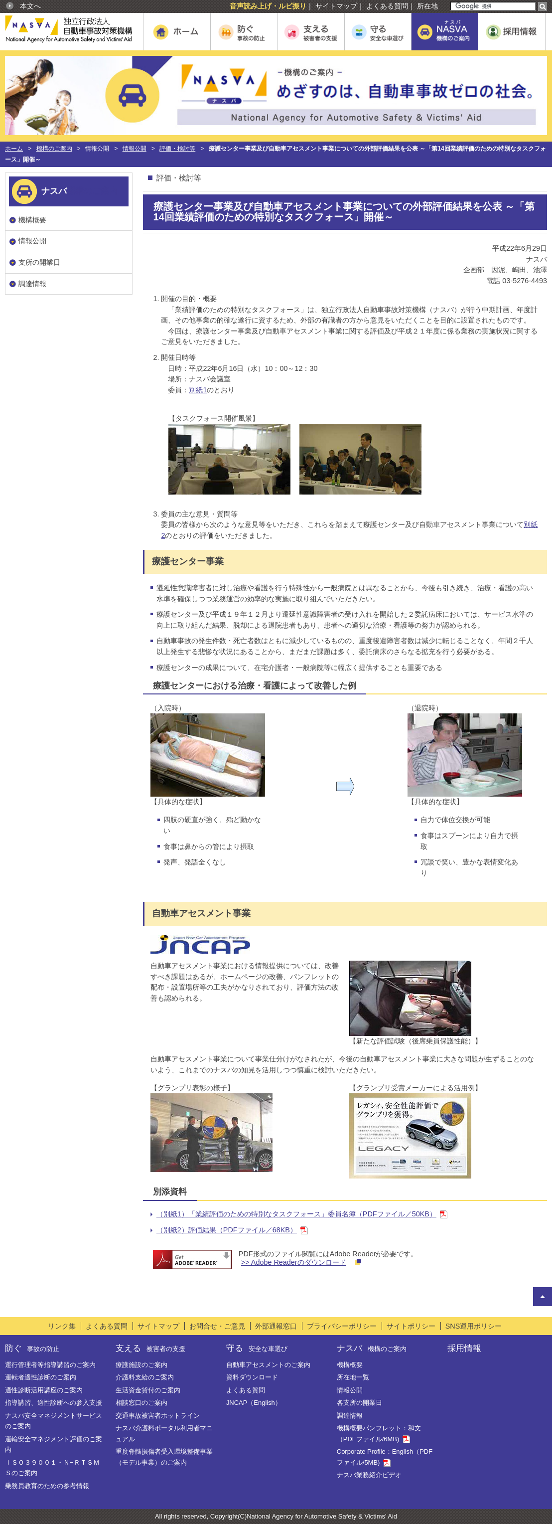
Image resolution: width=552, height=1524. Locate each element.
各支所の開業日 (359, 1402)
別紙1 (198, 390)
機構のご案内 (54, 148)
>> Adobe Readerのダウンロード (293, 1262)
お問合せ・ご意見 (217, 1326)
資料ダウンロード (252, 1377)
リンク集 (62, 1326)
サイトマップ (336, 6)
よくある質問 (387, 6)
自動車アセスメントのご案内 (268, 1364)
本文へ (30, 6)
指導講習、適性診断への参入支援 (53, 1402)
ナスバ (372, 1348)
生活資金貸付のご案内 (148, 1390)
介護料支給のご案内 (145, 1377)
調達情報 (32, 284)
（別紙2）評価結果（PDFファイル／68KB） (226, 1230)
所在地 (427, 6)
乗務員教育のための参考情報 (47, 1486)
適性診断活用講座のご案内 (44, 1390)
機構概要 (32, 220)
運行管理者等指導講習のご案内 (50, 1364)
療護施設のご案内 (141, 1364)
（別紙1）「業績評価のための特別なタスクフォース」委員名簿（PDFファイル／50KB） (296, 1214)
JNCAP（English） (253, 1402)
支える (150, 1348)
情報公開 (134, 148)
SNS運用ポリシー (473, 1326)
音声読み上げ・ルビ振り (268, 6)
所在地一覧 (353, 1377)
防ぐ (32, 1348)
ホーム (14, 148)
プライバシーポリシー (342, 1326)
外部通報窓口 (276, 1326)
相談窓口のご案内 (141, 1402)
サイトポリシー (411, 1326)
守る (256, 1348)
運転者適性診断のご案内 (40, 1377)
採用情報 (464, 1348)
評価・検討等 (177, 148)
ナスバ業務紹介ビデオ (369, 1475)
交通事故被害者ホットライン (158, 1415)
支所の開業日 (39, 262)
